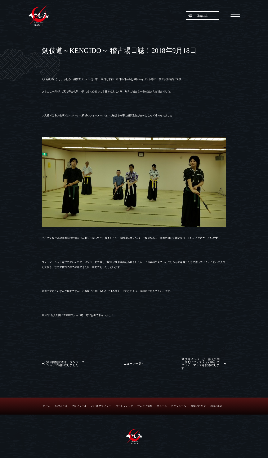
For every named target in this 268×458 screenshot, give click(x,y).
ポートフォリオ (124, 405)
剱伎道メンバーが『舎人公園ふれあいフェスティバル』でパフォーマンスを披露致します (201, 364)
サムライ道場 (144, 405)
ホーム (46, 405)
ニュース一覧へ (134, 363)
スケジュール (178, 405)
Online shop (216, 405)
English (202, 15)
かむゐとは (61, 405)
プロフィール (79, 405)
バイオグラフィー (101, 405)
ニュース (162, 405)
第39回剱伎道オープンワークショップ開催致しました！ (65, 364)
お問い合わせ (198, 405)
